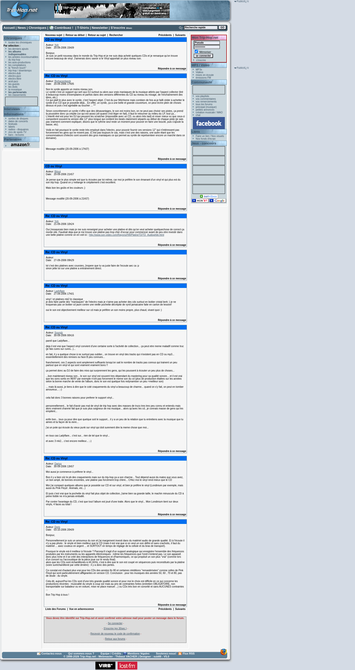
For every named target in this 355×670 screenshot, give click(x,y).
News (22, 28)
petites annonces (205, 109)
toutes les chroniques (20, 42)
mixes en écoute (205, 75)
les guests (13, 84)
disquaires (23, 129)
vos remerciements (206, 101)
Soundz (58, 332)
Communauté (202, 82)
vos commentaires (206, 99)
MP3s (199, 69)
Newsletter (100, 28)
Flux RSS (189, 653)
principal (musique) (206, 107)
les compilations (17, 65)
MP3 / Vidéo (201, 65)
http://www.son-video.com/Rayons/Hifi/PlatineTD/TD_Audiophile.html (126, 235)
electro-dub (14, 73)
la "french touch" (17, 68)
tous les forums (204, 104)
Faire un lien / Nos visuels (210, 136)
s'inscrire (201, 60)
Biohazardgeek (62, 81)
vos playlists (202, 96)
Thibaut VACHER (126, 656)
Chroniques (37, 28)
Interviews (12, 109)
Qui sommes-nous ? (81, 653)
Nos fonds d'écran (205, 138)
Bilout (57, 171)
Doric (57, 527)
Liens (196, 132)
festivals (12, 124)
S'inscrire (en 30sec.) (115, 628)
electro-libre (14, 78)
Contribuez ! (63, 28)
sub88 (157, 656)
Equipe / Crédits (111, 653)
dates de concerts (18, 121)
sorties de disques (18, 118)
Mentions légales (139, 653)
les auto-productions (19, 62)
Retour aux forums (115, 638)
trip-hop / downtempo (20, 70)
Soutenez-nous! (166, 653)
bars (10, 135)
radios (11, 129)
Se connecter (115, 623)
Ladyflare (59, 291)
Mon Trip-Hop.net (205, 37)
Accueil (9, 28)
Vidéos (199, 72)
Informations (14, 114)
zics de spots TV (17, 132)
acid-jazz (13, 81)
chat (198, 115)
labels (11, 126)
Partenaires (13, 139)
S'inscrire (118, 28)
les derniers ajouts (18, 49)
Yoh (56, 45)
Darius (58, 463)
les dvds (13, 86)
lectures (19, 135)
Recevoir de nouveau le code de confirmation (115, 633)
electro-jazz (14, 76)
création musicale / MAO (209, 112)
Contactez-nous (51, 653)
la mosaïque (15, 89)
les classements (17, 95)
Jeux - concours (204, 143)
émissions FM (203, 77)
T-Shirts (83, 28)
